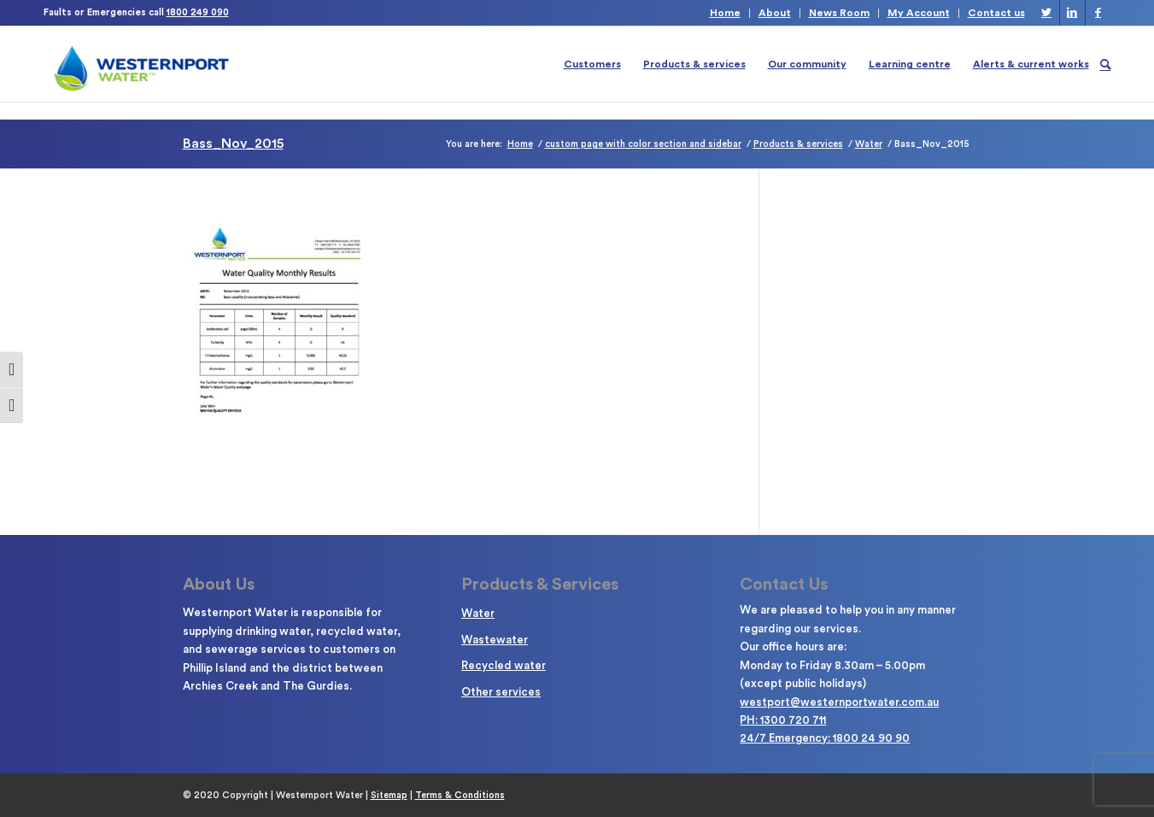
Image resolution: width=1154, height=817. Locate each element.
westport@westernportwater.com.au (839, 702)
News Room (839, 13)
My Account (918, 13)
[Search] (1105, 64)
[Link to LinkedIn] (1072, 13)
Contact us (996, 13)
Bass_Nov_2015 (233, 143)
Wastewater (494, 639)
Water (478, 613)
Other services (501, 691)
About (775, 13)
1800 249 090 (198, 12)
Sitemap (389, 795)
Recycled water (503, 665)
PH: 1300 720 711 (783, 720)
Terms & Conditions (460, 795)
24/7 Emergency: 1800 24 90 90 (825, 738)
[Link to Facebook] (1098, 13)
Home (725, 13)
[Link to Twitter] (1046, 13)
